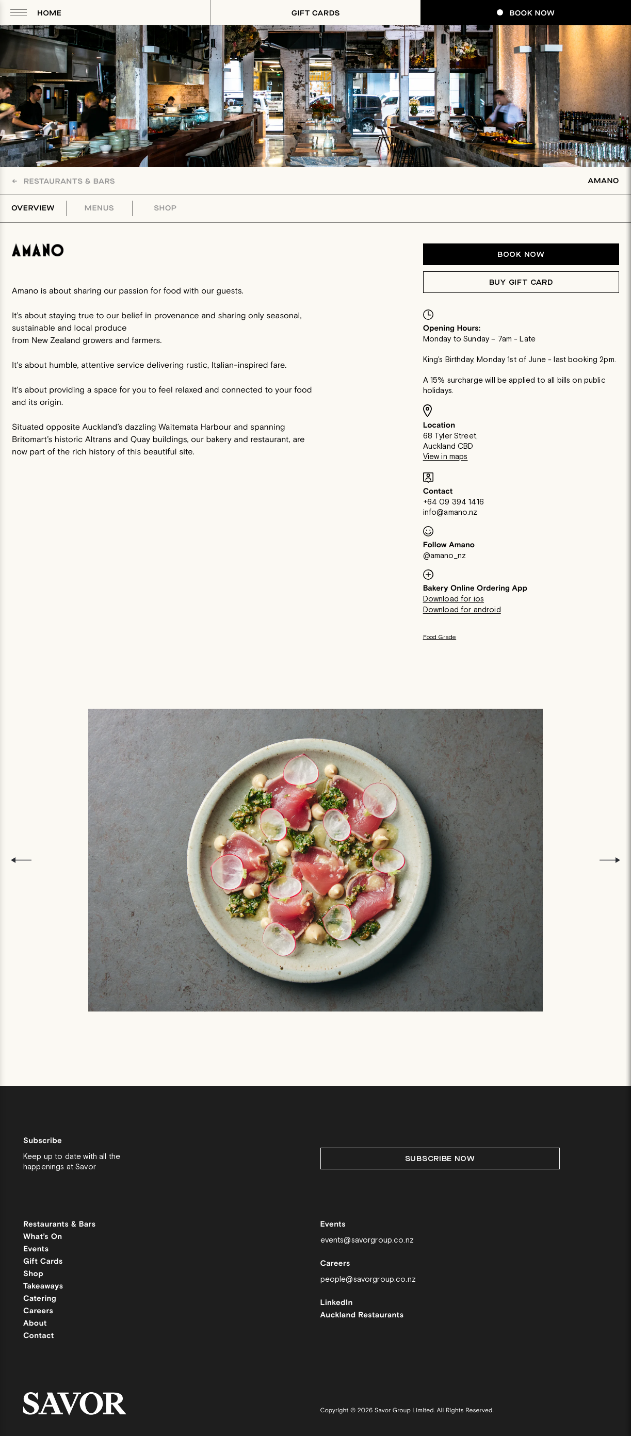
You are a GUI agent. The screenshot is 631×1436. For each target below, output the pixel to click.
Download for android (462, 610)
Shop (165, 208)
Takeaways (43, 1287)
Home (49, 13)
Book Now (526, 13)
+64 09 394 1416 (453, 502)
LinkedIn (336, 1303)
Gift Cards (316, 13)
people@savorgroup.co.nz (368, 1279)
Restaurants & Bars (63, 181)
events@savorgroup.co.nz (367, 1240)
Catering (39, 1299)
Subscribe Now (440, 1159)
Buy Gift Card (521, 282)
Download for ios (453, 599)
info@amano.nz (450, 512)
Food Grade (440, 637)
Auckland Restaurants (362, 1315)
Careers (38, 1311)
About (35, 1324)
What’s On (42, 1237)
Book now (521, 254)
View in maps (445, 457)
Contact (38, 1336)
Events (36, 1249)
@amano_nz (444, 556)
